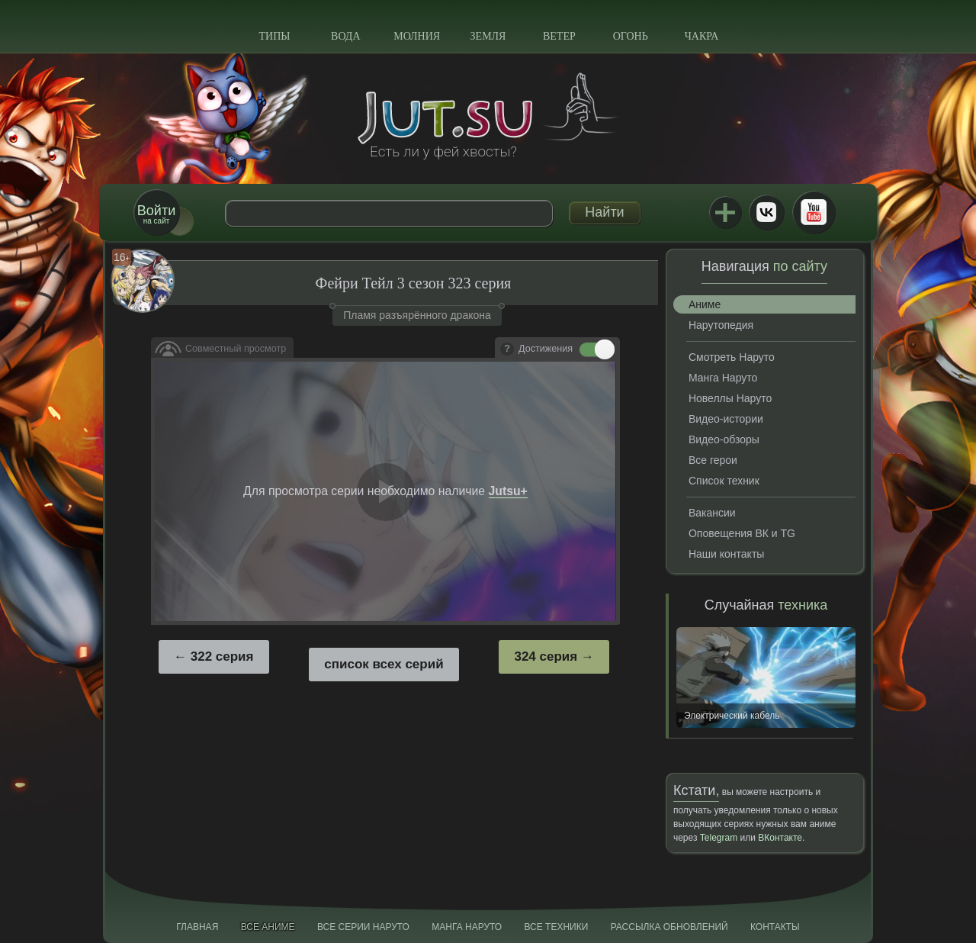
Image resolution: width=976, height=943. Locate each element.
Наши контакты (726, 554)
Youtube (813, 212)
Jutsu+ (725, 212)
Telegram (718, 837)
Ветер (559, 36)
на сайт (156, 214)
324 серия (545, 656)
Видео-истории (726, 419)
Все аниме (268, 927)
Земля (488, 36)
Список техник (724, 481)
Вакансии (712, 513)
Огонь (630, 36)
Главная (197, 927)
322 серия (222, 656)
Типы (274, 36)
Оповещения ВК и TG (742, 533)
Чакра (702, 36)
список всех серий (383, 664)
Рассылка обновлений (669, 927)
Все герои (713, 460)
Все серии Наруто (363, 927)
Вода (345, 36)
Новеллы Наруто (730, 398)
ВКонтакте (766, 212)
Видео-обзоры (724, 439)
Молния (416, 36)
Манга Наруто (723, 378)
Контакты (775, 927)
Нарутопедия (721, 325)
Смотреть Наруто (732, 357)
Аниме (705, 304)
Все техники (556, 927)
